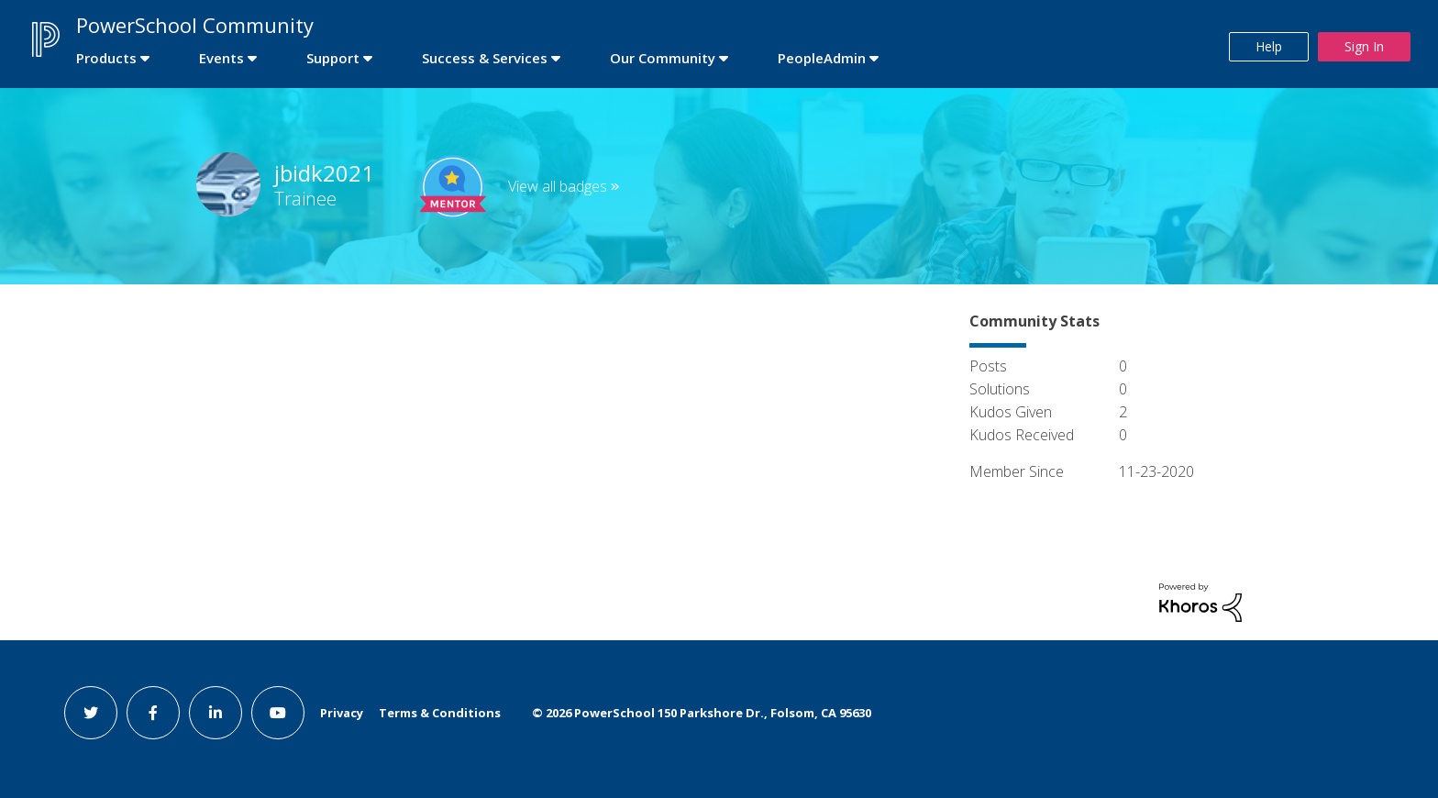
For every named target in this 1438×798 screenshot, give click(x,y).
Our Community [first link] (662, 58)
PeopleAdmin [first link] (822, 58)
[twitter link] (90, 712)
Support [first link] (333, 58)
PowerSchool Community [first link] (195, 25)
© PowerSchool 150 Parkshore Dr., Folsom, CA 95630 (701, 712)
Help (1268, 46)
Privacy (341, 712)
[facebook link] (153, 712)
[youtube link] (277, 712)
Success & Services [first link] (485, 58)
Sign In (1364, 46)
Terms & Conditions (440, 712)
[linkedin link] (215, 712)
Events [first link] (221, 58)
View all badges (557, 186)
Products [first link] (106, 58)
